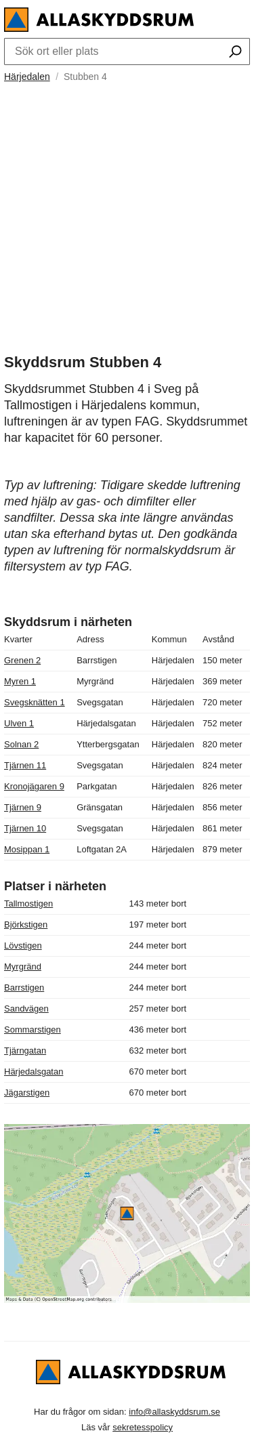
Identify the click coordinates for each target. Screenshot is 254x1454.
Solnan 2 (21, 744)
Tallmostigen (28, 903)
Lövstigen (23, 945)
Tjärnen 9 (22, 807)
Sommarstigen (32, 1029)
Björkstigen (25, 924)
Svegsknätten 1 (34, 702)
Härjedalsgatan (33, 1071)
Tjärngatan (25, 1050)
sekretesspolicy (142, 1427)
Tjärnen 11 (25, 765)
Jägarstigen (26, 1092)
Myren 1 (20, 681)
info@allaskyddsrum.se (174, 1412)
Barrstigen (24, 987)
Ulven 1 (19, 723)
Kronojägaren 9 (34, 786)
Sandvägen (26, 1008)
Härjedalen (27, 76)
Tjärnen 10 (25, 828)
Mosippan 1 (26, 849)
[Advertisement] (127, 212)
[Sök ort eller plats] (235, 53)
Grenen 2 (22, 660)
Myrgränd (22, 966)
